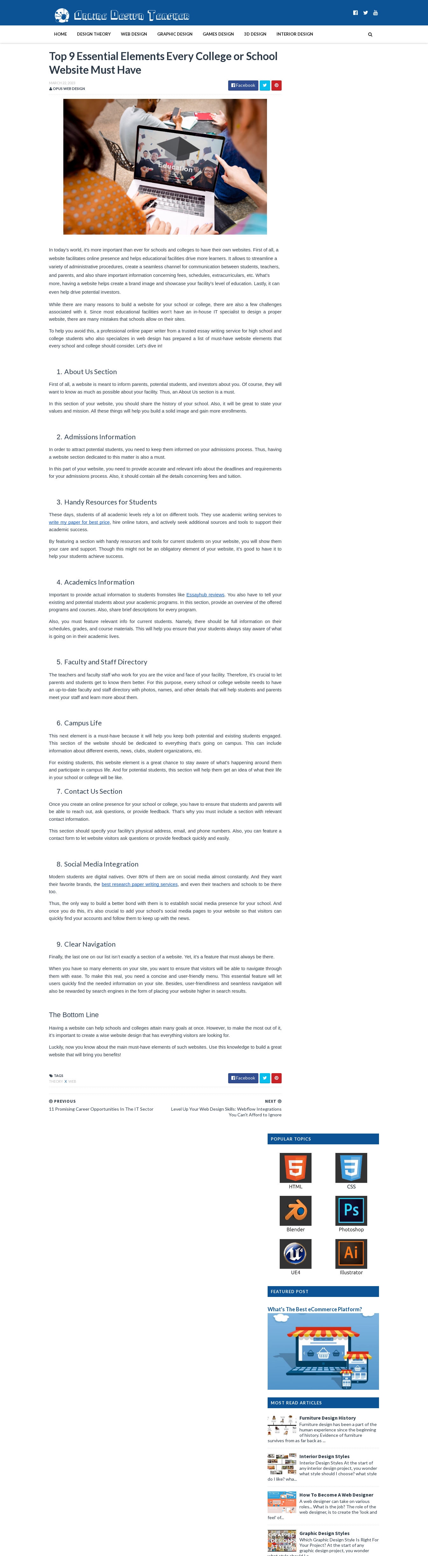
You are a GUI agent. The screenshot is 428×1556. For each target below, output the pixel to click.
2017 (288, 1496)
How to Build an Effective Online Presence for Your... (333, 1376)
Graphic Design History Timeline (350, 697)
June (293, 1235)
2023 (288, 1190)
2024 (288, 1183)
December (299, 1196)
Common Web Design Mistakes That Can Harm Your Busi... (334, 1418)
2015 (288, 1508)
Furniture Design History (341, 343)
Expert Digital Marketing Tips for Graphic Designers (328, 1388)
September (300, 1216)
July (292, 1228)
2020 (288, 1476)
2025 (288, 1177)
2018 (288, 1489)
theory (43, 1097)
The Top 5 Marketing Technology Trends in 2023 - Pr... (337, 1341)
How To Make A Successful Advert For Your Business (330, 1441)
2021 (288, 1470)
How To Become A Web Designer (350, 420)
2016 (288, 1502)
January (296, 1457)
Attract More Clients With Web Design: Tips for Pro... (335, 1263)
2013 (288, 1522)
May (293, 1241)
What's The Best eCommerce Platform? (328, 234)
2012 (288, 1528)
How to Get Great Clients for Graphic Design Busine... (332, 1287)
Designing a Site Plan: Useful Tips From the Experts (338, 1397)
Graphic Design (161, 34)
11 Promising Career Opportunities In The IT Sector (332, 1322)
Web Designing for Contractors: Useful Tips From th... (336, 1275)
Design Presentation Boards (345, 535)
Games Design (205, 34)
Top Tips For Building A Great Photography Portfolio (330, 1364)
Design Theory (81, 34)
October (297, 1209)
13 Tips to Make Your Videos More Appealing (332, 1331)
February (297, 1451)
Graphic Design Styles (338, 458)
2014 (288, 1515)
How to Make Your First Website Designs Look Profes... (333, 1352)
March (295, 1254)
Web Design (121, 34)
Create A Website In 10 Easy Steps (351, 497)
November (299, 1203)
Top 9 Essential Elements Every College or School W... (336, 1311)
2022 (288, 1463)
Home (47, 34)
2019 (288, 1483)
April (293, 1248)
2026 (288, 1171)
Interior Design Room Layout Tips (351, 574)
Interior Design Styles (338, 381)
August (296, 1222)
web (59, 1097)
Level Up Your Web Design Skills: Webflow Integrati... (329, 1299)
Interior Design (281, 34)
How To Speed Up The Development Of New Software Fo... (332, 1406)
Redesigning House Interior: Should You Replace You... (335, 1430)
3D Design (242, 34)
